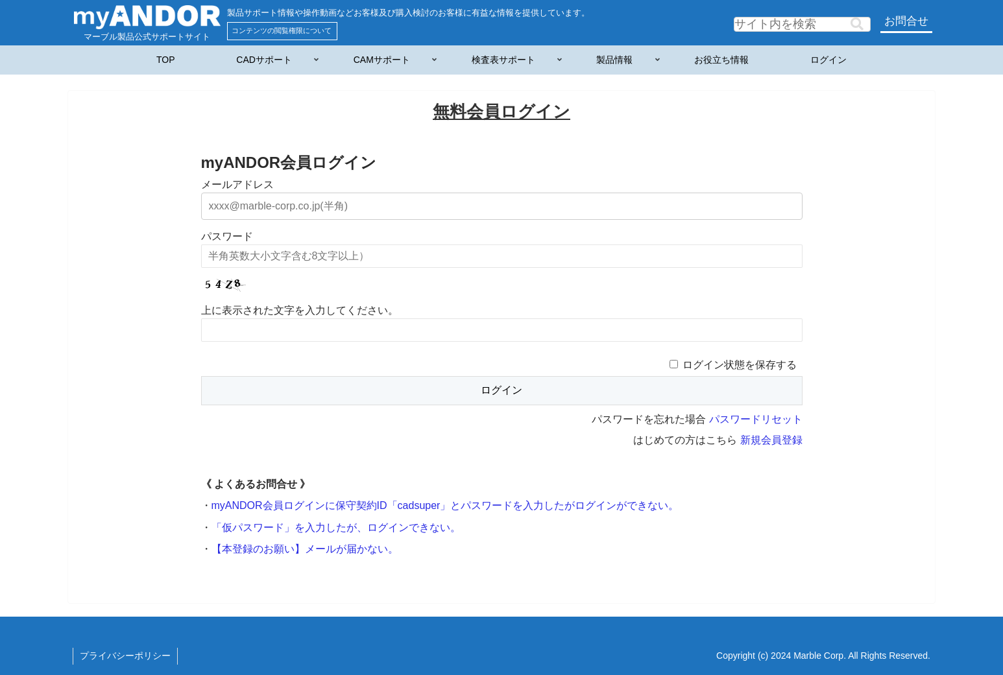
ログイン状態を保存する (740, 364)
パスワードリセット (756, 419)
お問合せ (906, 21)
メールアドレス (237, 184)
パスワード (227, 236)
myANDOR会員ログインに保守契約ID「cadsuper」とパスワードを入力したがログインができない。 (445, 505)
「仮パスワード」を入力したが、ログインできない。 (336, 527)
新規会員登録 (771, 439)
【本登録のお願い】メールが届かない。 (304, 548)
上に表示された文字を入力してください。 (299, 310)
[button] (857, 24)
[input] (802, 24)
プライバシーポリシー (125, 655)
